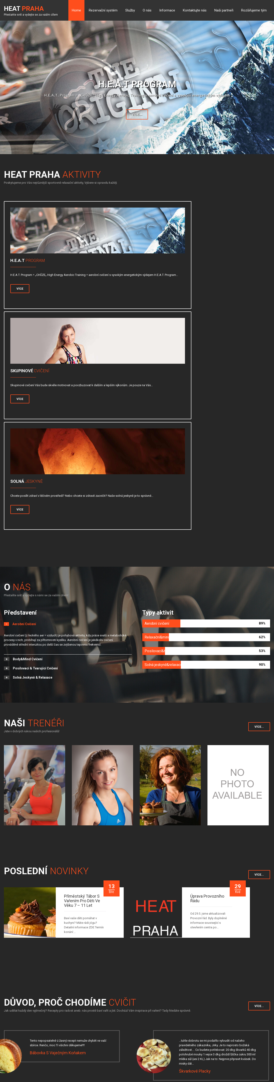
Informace (167, 10)
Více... (137, 114)
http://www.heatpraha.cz (220, 1045)
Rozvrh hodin (69, 1021)
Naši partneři (223, 10)
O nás (147, 10)
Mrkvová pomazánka (198, 907)
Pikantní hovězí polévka (200, 963)
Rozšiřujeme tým (254, 10)
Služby (130, 10)
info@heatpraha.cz (216, 1040)
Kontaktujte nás (195, 10)
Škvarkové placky (195, 851)
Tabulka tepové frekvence (78, 1027)
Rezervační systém (103, 10)
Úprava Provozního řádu (207, 678)
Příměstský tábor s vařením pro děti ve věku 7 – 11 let (82, 681)
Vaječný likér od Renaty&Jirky (57, 959)
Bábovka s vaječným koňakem (58, 833)
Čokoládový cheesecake (52, 907)
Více (22, 299)
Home (76, 10)
